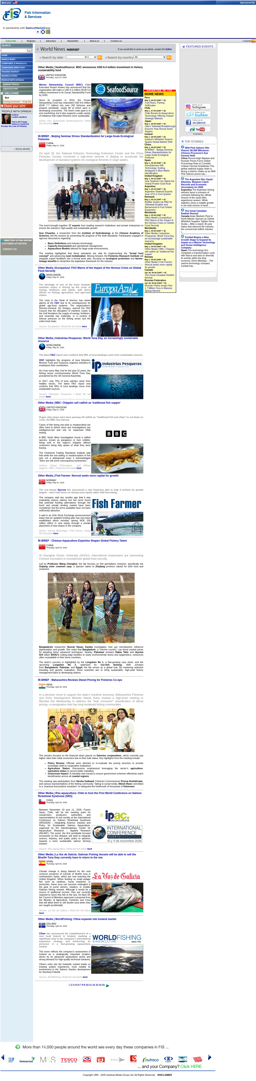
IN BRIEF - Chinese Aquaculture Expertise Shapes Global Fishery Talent (82, 540)
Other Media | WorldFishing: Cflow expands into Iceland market (77, 919)
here (55, 123)
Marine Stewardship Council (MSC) (61, 84)
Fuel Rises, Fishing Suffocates (155, 104)
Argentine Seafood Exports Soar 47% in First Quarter (158, 192)
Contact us (10, 249)
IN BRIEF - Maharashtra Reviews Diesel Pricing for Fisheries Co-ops (80, 680)
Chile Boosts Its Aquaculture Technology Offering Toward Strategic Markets (159, 116)
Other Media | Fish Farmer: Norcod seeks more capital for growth (78, 475)
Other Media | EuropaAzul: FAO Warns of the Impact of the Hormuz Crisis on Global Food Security (159, 221)
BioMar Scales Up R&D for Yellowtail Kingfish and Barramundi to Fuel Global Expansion (158, 206)
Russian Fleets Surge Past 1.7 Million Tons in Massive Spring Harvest (158, 288)
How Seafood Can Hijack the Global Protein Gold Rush (159, 182)
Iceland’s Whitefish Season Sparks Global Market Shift (159, 140)
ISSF (41, 360)
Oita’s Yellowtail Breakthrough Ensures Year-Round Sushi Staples (160, 129)
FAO (57, 303)
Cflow (42, 933)
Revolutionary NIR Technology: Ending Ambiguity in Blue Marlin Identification (157, 169)
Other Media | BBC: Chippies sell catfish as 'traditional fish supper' (79, 402)
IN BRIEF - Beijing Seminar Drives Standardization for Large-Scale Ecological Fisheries (159, 153)
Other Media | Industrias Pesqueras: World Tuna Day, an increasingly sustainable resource (159, 237)
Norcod (62, 489)
